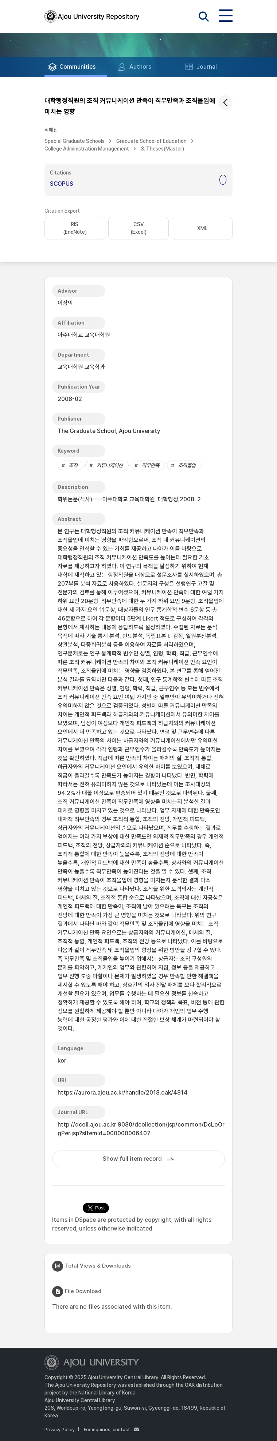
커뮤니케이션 (110, 465)
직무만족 (150, 465)
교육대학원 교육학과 (81, 367)
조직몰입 (187, 465)
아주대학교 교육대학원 (84, 335)
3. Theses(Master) (162, 149)
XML (202, 228)
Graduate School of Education (151, 141)
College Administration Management (86, 149)
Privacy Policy (59, 1429)
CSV (138, 228)
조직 (73, 465)
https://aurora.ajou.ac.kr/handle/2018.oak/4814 (123, 1092)
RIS (75, 228)
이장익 (65, 303)
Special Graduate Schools (74, 141)
